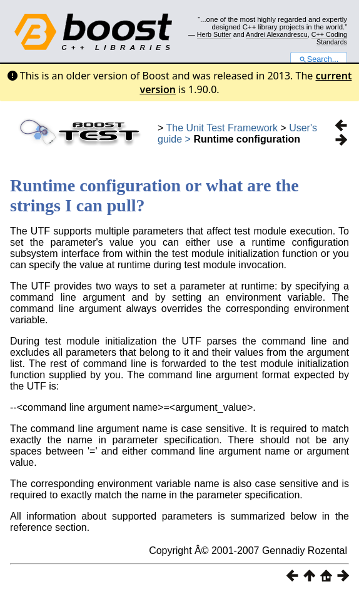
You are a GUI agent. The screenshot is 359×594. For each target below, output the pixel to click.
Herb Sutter (214, 34)
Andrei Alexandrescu (277, 34)
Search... (318, 59)
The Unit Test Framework (222, 128)
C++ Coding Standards (329, 38)
